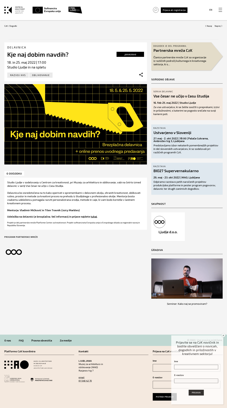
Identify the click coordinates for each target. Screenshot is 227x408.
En (210, 9)
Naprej (218, 26)
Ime (176, 361)
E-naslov (179, 375)
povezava (130, 54)
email (81, 377)
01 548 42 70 (85, 380)
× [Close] (223, 335)
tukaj (94, 216)
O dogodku (14, 173)
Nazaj (209, 26)
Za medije (66, 340)
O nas (7, 340)
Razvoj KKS (18, 75)
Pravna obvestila (41, 340)
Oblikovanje (41, 75)
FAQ (21, 340)
